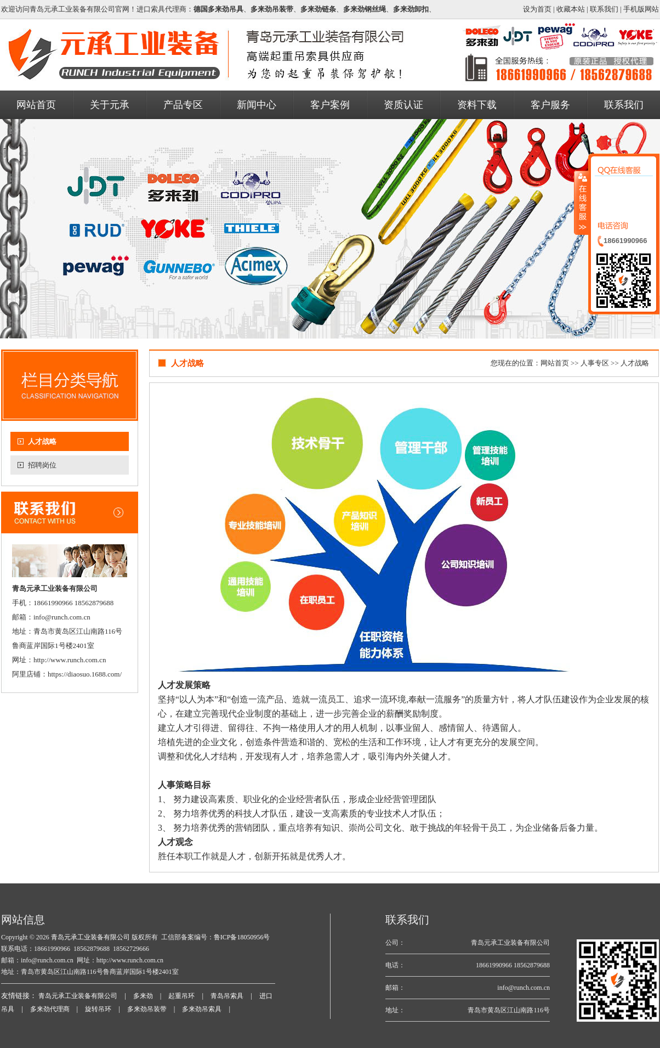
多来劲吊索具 (201, 1009)
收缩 (581, 202)
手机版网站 (641, 9)
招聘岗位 (42, 465)
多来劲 (143, 996)
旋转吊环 (98, 1009)
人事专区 (595, 363)
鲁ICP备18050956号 (242, 937)
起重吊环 (181, 996)
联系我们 (604, 9)
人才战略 (42, 441)
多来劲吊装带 (147, 1009)
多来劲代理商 (50, 1009)
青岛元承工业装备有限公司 (89, 937)
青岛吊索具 (226, 996)
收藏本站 (570, 9)
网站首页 (554, 363)
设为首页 (537, 9)
